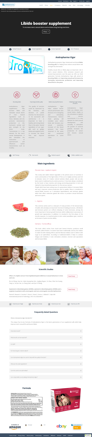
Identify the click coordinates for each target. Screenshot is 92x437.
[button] (88, 435)
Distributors (66, 1)
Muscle (64, 5)
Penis (46, 5)
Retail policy (38, 435)
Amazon (60, 1)
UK (44, 425)
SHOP (41, 5)
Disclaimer (46, 435)
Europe (30, 425)
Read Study (71, 276)
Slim (74, 5)
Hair (70, 5)
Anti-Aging (80, 5)
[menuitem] (75, 1)
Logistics (88, 1)
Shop (45, 32)
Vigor (51, 5)
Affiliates (53, 435)
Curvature (57, 5)
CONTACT (70, 435)
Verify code (82, 1)
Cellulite (87, 5)
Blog (71, 1)
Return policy (30, 435)
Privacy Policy (21, 435)
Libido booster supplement (46, 23)
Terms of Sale (12, 435)
